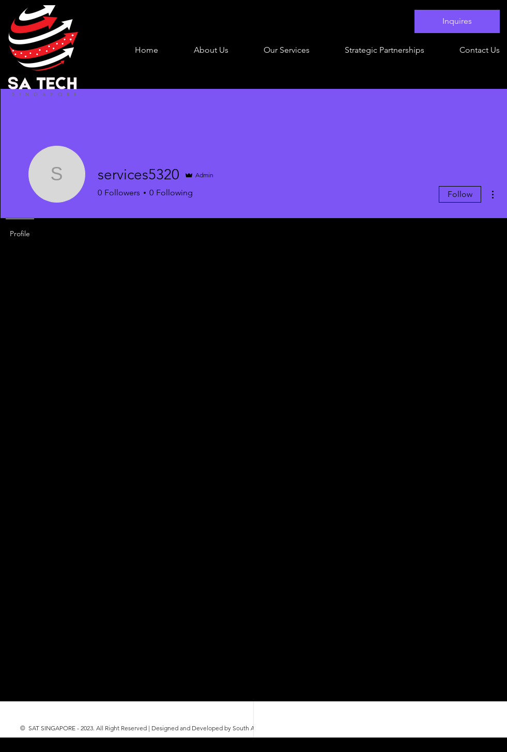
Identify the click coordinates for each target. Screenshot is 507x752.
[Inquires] (457, 21)
